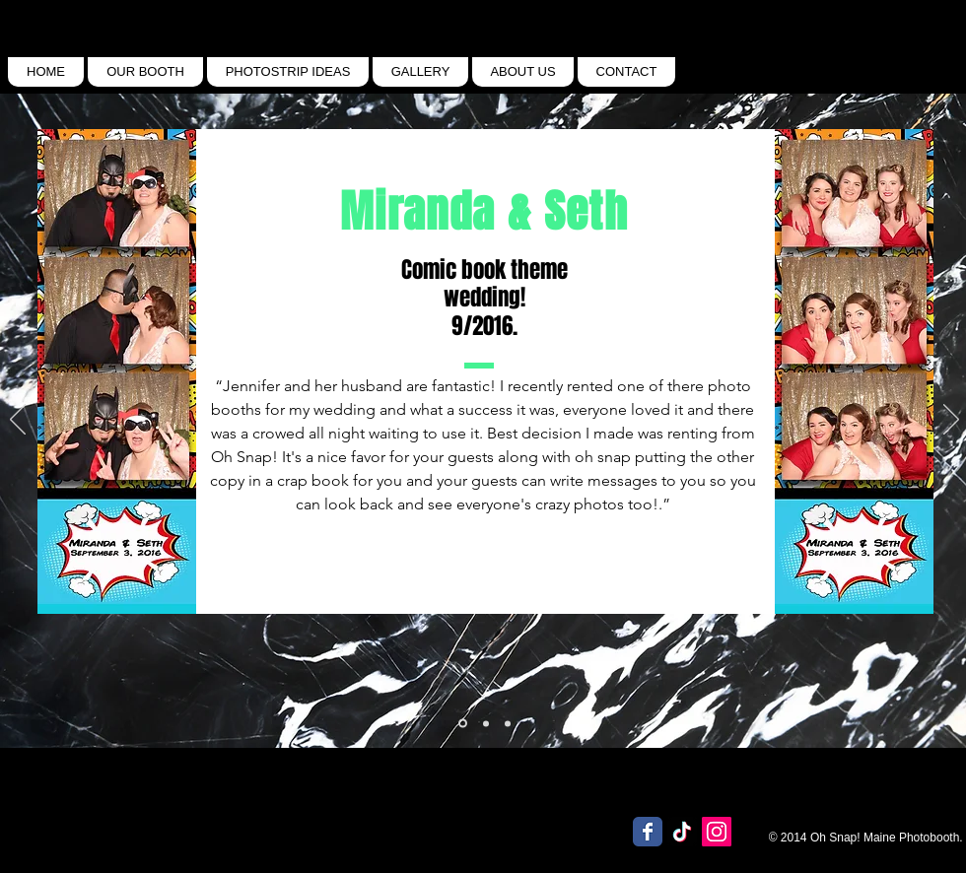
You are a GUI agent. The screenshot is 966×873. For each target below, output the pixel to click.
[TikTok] (682, 831)
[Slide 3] (462, 723)
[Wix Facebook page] (647, 831)
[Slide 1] (486, 723)
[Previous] (18, 420)
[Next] (951, 420)
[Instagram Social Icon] (716, 831)
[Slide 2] (508, 723)
